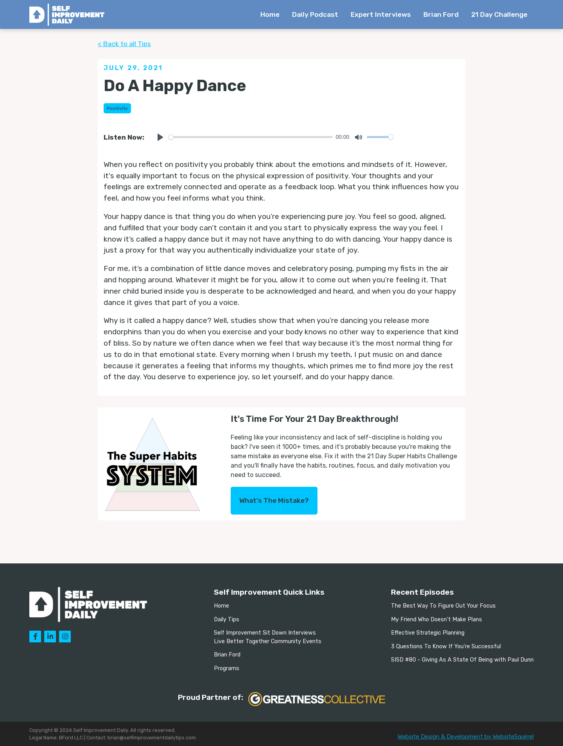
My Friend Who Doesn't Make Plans (436, 619)
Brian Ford (441, 14)
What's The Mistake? (274, 500)
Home (270, 14)
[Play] (160, 137)
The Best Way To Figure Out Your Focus (443, 606)
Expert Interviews (381, 14)
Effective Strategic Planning (427, 632)
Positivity (117, 108)
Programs (226, 668)
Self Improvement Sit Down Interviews (265, 632)
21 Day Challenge (499, 14)
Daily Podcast (315, 14)
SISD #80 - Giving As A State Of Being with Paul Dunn (462, 659)
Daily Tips (226, 619)
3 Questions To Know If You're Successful (446, 646)
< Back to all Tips (124, 44)
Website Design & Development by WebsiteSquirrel (466, 736)
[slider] (251, 137)
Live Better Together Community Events (267, 641)
